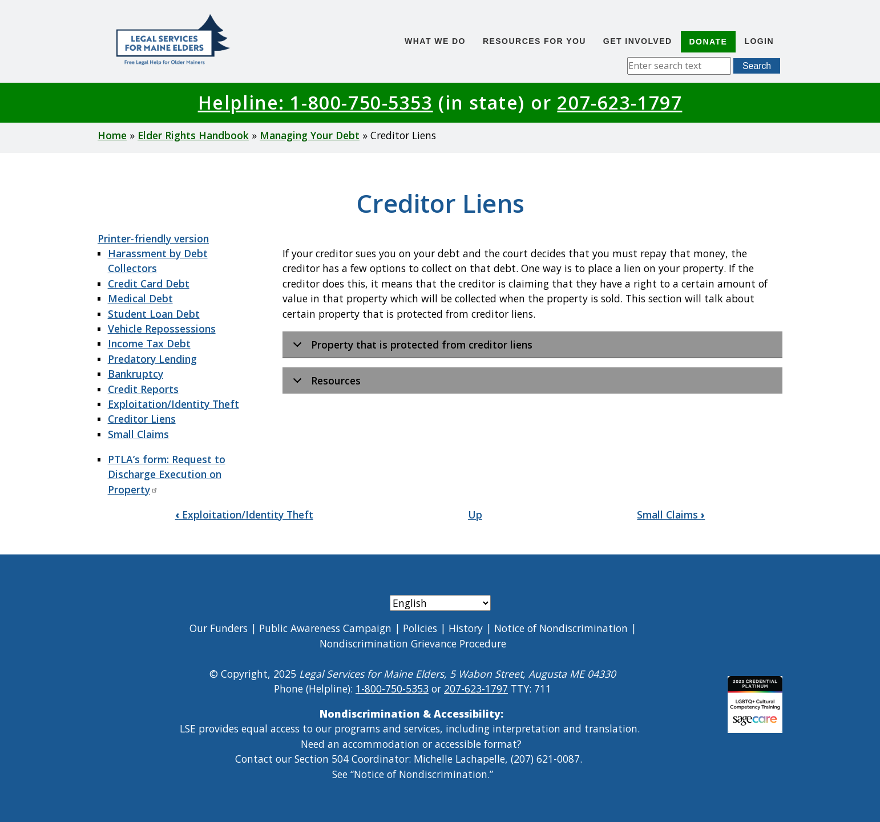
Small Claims (138, 434)
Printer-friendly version (153, 238)
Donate (708, 41)
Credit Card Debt (148, 283)
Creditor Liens (142, 419)
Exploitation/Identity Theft (173, 404)
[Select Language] (440, 603)
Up (475, 514)
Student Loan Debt (154, 314)
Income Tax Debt (149, 343)
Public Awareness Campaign (325, 628)
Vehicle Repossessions (162, 328)
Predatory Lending (152, 359)
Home (112, 135)
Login (759, 41)
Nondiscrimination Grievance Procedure (413, 643)
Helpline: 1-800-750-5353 (315, 102)
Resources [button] (325, 384)
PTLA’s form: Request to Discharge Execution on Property (166, 474)
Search (756, 66)
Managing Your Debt (310, 135)
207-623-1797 (619, 102)
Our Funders (218, 628)
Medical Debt (140, 298)
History (466, 628)
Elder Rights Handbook (193, 135)
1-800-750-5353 (392, 688)
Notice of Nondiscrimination (561, 628)
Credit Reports (143, 389)
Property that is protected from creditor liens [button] (410, 348)
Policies (420, 628)
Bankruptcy (135, 373)
